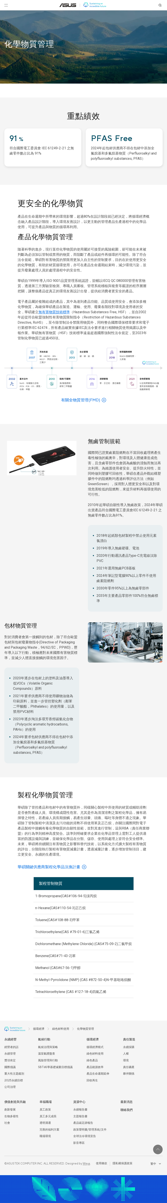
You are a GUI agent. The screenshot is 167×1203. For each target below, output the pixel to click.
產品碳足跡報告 (83, 1123)
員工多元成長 (48, 1116)
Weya (86, 1163)
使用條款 (101, 1163)
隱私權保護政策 (122, 1163)
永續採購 (128, 1047)
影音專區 (79, 1143)
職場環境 (45, 1136)
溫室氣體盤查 (46, 1053)
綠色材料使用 (95, 1053)
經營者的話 (11, 1047)
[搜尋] (160, 5)
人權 (126, 1053)
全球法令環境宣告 (84, 1136)
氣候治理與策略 (48, 1047)
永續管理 (10, 1053)
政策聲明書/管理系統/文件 (90, 1129)
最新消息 (126, 1102)
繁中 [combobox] (155, 1164)
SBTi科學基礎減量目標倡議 (55, 1067)
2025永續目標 (13, 1080)
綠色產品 (92, 1060)
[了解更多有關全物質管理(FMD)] (83, 400)
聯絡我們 (126, 1110)
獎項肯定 (10, 1060)
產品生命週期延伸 (98, 1073)
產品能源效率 (95, 1067)
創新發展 (10, 1109)
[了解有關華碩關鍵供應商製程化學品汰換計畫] (52, 867)
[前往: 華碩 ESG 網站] (95, 5)
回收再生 (92, 1080)
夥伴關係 (128, 1073)
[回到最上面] (158, 1149)
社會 (7, 1123)
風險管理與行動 (48, 1060)
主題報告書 (80, 1116)
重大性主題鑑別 (14, 1073)
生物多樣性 (11, 1116)
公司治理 (10, 1087)
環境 (126, 1060)
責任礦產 (128, 1067)
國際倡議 (10, 1067)
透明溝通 (45, 1123)
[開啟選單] (6, 5)
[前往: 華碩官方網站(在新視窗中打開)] (67, 5)
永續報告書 (80, 1109)
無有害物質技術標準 (54, 312)
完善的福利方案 (49, 1129)
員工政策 (45, 1109)
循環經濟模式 (95, 1047)
